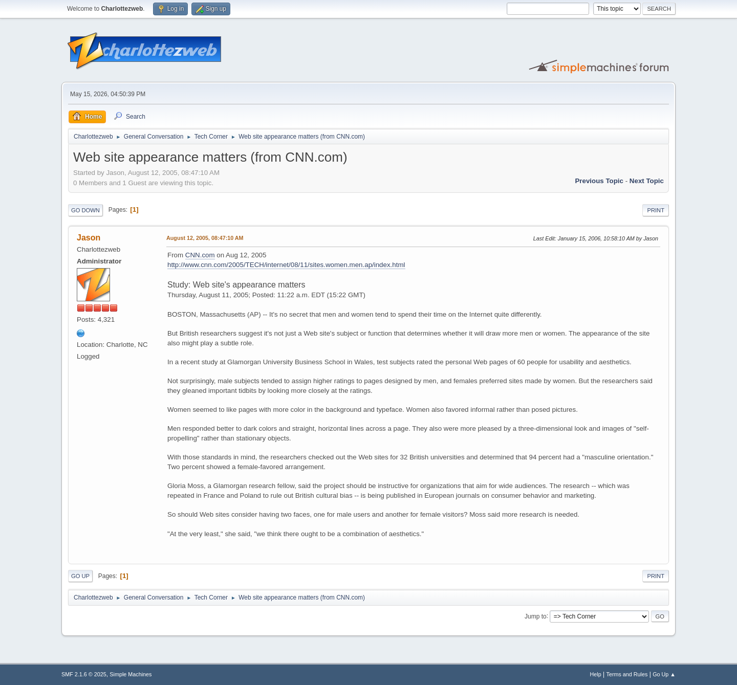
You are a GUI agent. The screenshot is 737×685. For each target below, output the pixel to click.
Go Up (80, 576)
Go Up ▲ (664, 674)
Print (655, 210)
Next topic (647, 181)
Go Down (85, 210)
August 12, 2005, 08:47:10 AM (205, 238)
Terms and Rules (627, 674)
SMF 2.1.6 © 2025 (83, 674)
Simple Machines (130, 674)
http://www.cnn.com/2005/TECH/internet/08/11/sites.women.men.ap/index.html (286, 265)
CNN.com (200, 255)
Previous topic (599, 181)
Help (595, 674)
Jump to (536, 616)
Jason (88, 237)
